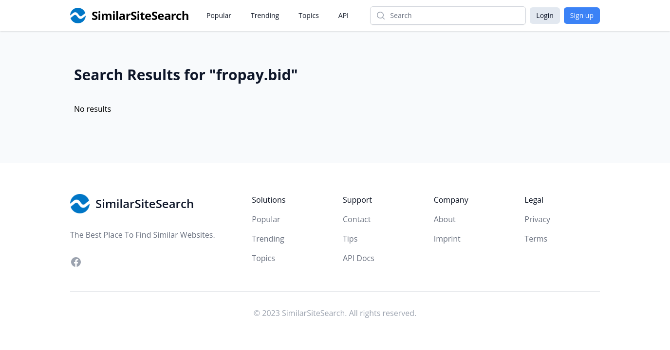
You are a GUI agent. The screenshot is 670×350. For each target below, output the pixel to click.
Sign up (582, 15)
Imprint (447, 238)
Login (544, 15)
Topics (308, 15)
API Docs (358, 258)
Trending (265, 15)
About (445, 219)
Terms (535, 238)
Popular (218, 15)
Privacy (537, 219)
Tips (350, 238)
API (343, 15)
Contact (357, 219)
